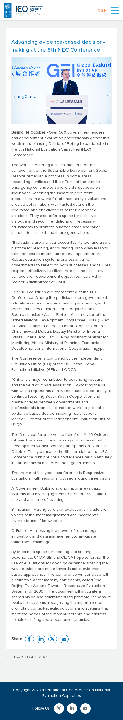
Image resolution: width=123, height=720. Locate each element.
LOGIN (101, 11)
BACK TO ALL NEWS (31, 657)
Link (59, 708)
